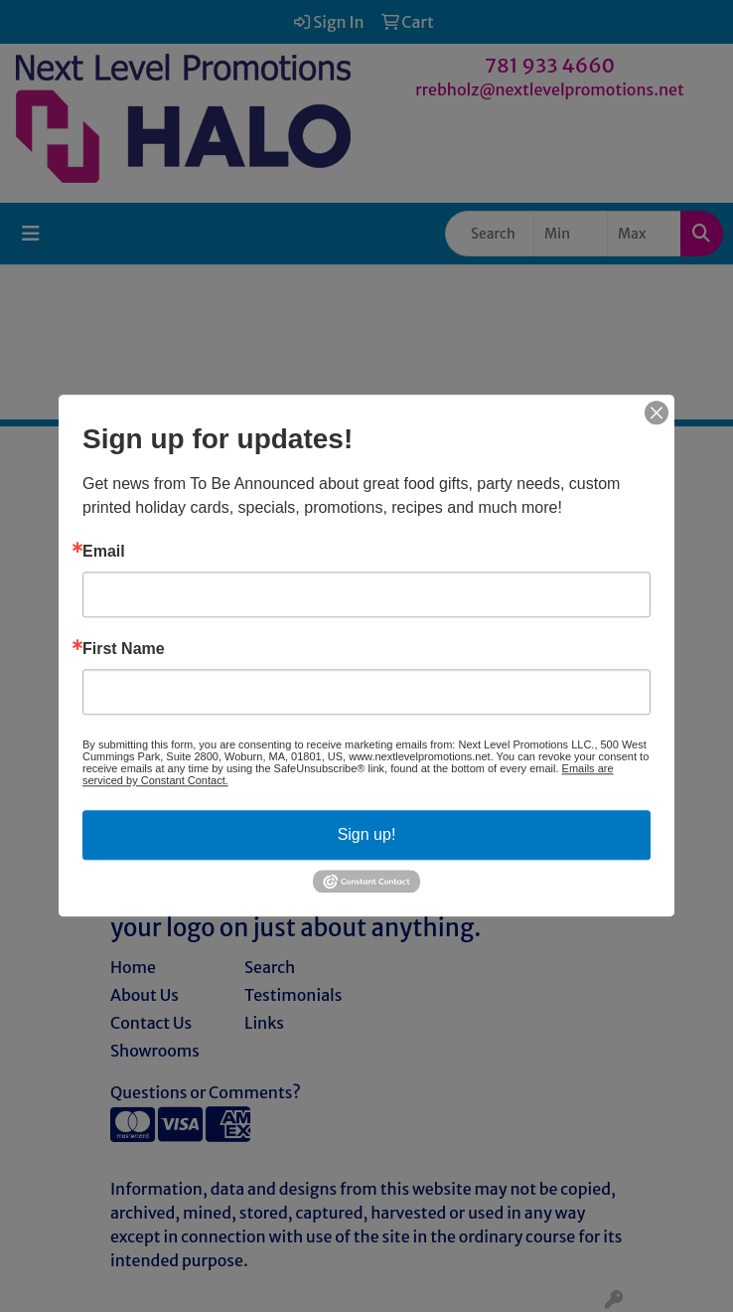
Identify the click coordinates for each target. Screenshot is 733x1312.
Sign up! (367, 834)
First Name (123, 649)
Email (103, 552)
